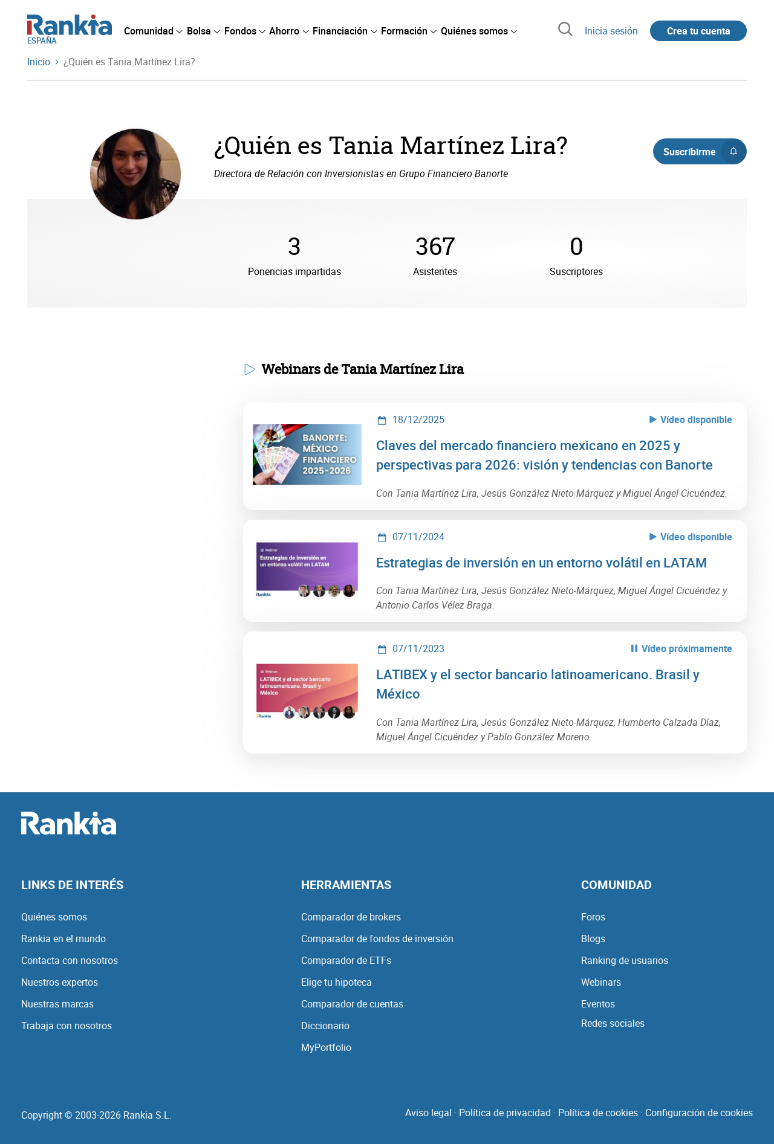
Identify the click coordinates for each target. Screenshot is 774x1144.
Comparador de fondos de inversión (377, 938)
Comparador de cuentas (352, 1003)
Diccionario (325, 1025)
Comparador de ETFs (346, 960)
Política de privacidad (505, 1112)
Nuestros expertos (59, 982)
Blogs (593, 938)
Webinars (601, 982)
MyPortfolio (326, 1047)
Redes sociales (613, 1023)
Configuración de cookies (699, 1112)
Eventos (598, 1003)
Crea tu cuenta (698, 30)
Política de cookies (598, 1112)
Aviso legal (428, 1112)
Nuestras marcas (57, 1003)
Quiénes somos (54, 916)
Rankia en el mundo (63, 938)
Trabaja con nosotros (66, 1025)
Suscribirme (704, 151)
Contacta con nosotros (69, 960)
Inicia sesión (611, 30)
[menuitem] (153, 31)
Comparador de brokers (351, 916)
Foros (593, 916)
